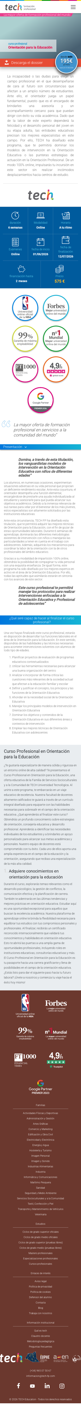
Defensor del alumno (40, 1297)
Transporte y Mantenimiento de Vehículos (40, 1209)
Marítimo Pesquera (40, 1182)
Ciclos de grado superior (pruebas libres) (40, 1242)
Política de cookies (40, 1292)
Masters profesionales (40, 1253)
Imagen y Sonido (40, 1161)
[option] (40, 36)
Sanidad (40, 1187)
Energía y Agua (40, 1145)
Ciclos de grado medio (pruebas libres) (40, 1247)
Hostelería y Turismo (40, 1150)
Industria (40, 1171)
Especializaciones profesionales (40, 1258)
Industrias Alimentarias (40, 1166)
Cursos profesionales (40, 1263)
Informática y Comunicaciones (40, 1177)
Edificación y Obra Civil (40, 1134)
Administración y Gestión (40, 1118)
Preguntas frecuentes (40, 1346)
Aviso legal (41, 1281)
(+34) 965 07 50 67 (40, 1370)
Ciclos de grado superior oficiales (41, 1231)
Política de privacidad (40, 1286)
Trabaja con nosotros (40, 1313)
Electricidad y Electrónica (40, 1139)
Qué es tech (40, 1330)
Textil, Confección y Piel (40, 1203)
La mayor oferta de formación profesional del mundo (37, 14)
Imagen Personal (40, 1155)
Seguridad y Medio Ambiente (40, 1193)
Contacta (41, 1302)
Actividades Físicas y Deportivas (40, 1113)
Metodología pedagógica (40, 1341)
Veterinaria (40, 1214)
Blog (40, 1308)
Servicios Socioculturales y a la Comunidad (40, 1198)
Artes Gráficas (40, 1123)
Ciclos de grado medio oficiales (41, 1237)
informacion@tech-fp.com (40, 1376)
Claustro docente (40, 1336)
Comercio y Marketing (40, 1129)
